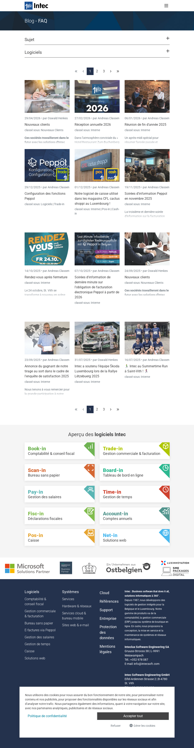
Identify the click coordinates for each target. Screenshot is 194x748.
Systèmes (70, 592)
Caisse (29, 651)
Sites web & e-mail (75, 625)
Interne (95, 130)
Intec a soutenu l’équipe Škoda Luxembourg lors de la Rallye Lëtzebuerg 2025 (97, 371)
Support (106, 610)
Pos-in (106, 209)
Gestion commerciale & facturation (40, 613)
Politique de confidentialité (47, 716)
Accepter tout (133, 716)
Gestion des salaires (39, 637)
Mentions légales (107, 649)
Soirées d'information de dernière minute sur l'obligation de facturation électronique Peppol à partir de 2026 (97, 287)
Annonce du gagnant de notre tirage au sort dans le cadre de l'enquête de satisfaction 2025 (47, 371)
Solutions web (35, 658)
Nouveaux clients (37, 125)
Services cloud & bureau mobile (74, 615)
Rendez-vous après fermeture (46, 277)
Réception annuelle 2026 (93, 125)
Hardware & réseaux (76, 606)
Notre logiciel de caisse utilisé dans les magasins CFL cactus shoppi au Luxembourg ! (97, 199)
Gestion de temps (37, 644)
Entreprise (108, 618)
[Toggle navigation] (166, 5)
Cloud (104, 593)
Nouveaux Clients (52, 130)
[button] (97, 41)
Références (109, 601)
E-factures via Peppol (40, 630)
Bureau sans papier (39, 623)
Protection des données (108, 632)
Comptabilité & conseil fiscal (35, 601)
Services (68, 599)
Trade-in (59, 204)
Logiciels (47, 204)
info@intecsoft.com (146, 663)
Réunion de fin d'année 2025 (145, 125)
